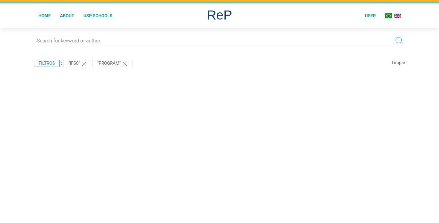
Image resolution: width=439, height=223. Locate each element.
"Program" (112, 64)
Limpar (398, 62)
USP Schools (98, 15)
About (67, 15)
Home (44, 15)
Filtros (47, 63)
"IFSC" (77, 64)
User (370, 15)
